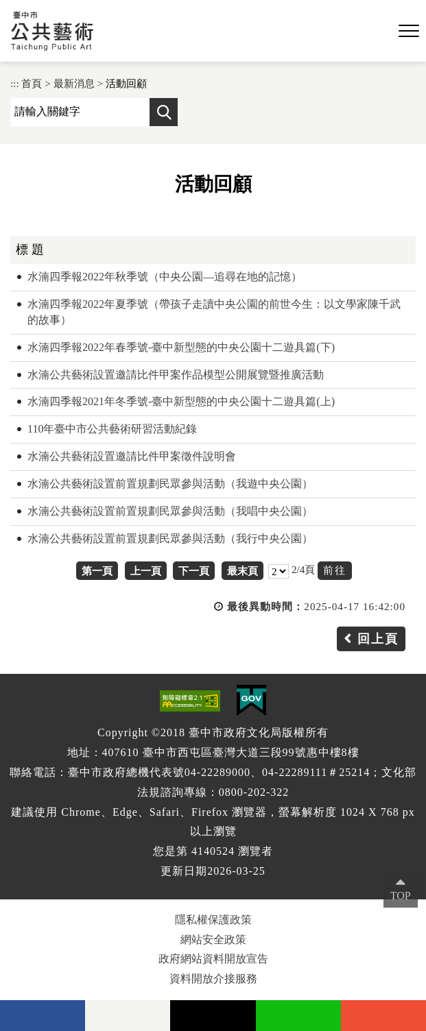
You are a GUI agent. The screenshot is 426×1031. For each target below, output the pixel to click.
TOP (400, 895)
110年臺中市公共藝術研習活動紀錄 (112, 429)
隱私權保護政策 (213, 919)
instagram (383, 1015)
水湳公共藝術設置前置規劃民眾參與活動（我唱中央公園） (170, 511)
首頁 (31, 83)
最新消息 (74, 83)
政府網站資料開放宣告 (213, 959)
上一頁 (145, 571)
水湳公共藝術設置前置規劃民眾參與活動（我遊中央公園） (170, 483)
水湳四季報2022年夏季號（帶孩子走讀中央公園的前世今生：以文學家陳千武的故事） (214, 312)
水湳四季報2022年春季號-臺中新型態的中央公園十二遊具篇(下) (181, 347)
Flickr (127, 1015)
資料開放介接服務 (213, 978)
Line (298, 1015)
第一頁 (97, 571)
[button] (409, 31)
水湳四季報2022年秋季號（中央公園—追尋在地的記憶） (164, 276)
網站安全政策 (213, 939)
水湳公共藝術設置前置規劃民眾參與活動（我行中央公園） (170, 538)
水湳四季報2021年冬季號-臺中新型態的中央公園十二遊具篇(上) (181, 401)
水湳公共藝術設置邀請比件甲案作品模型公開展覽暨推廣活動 (175, 374)
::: (14, 83)
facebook (42, 1015)
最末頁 (242, 571)
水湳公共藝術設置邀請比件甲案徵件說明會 (131, 456)
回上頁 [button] (378, 639)
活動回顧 (126, 83)
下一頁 (193, 571)
